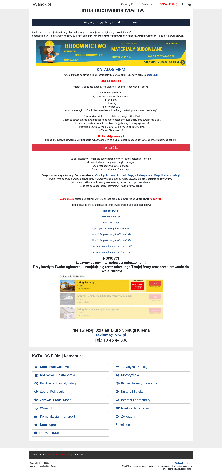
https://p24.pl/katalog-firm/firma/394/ (111, 240)
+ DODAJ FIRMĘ (167, 4)
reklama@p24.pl (111, 335)
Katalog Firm (129, 4)
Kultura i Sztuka (130, 391)
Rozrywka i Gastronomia (54, 375)
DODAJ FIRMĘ (47, 433)
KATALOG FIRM (111, 69)
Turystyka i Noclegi (132, 367)
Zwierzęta (125, 416)
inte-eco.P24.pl (111, 210)
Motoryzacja (127, 375)
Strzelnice (123, 425)
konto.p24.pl (111, 147)
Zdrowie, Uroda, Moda (52, 400)
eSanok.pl (42, 4)
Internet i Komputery (133, 400)
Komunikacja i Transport (54, 416)
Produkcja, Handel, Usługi (55, 383)
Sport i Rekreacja (49, 391)
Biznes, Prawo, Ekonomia (136, 383)
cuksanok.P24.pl (111, 216)
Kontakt (79, 454)
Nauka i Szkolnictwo (133, 408)
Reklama (147, 4)
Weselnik (43, 408)
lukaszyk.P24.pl (111, 222)
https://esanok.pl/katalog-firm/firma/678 (111, 252)
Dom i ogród (46, 425)
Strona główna (38, 454)
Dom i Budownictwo (51, 367)
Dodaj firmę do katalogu (60, 454)
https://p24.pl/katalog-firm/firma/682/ (111, 234)
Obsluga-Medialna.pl (183, 463)
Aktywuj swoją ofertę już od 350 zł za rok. (111, 22)
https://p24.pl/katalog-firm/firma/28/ (111, 228)
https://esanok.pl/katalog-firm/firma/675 (111, 246)
